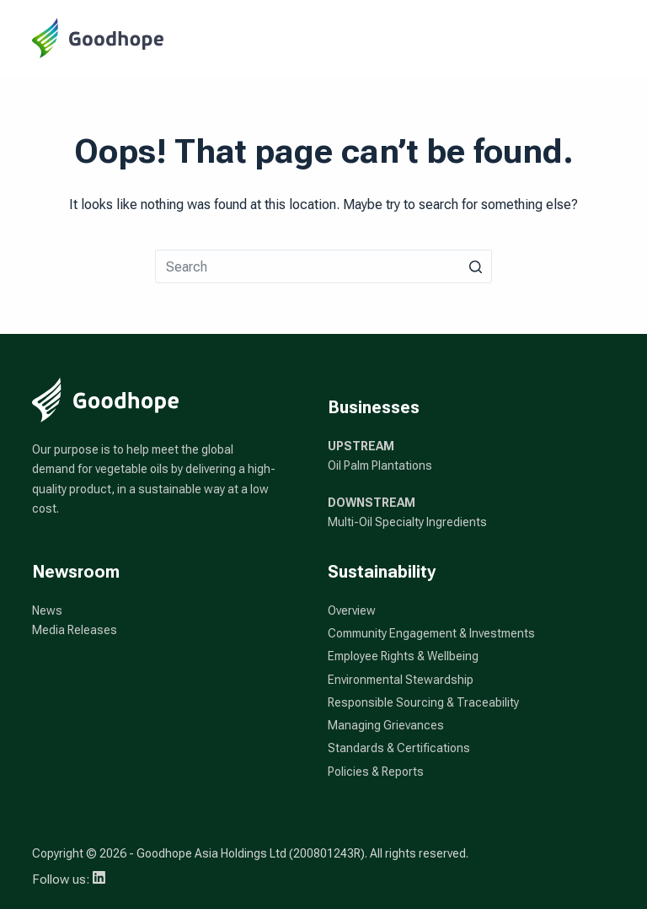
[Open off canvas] (607, 38)
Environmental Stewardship (400, 679)
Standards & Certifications (399, 748)
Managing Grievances (386, 725)
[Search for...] (323, 266)
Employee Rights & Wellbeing (403, 656)
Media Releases (74, 630)
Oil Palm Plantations (380, 465)
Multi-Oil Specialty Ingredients (407, 522)
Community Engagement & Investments (431, 633)
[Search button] (475, 266)
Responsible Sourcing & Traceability (423, 702)
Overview (352, 610)
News (47, 610)
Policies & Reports (376, 771)
